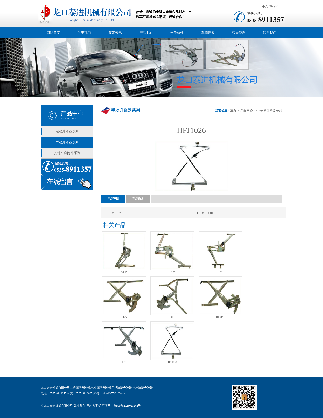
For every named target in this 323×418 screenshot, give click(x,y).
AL (172, 317)
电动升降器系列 (67, 131)
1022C (172, 272)
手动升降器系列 (67, 142)
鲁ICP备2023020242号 (127, 405)
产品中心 (246, 110)
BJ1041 (220, 317)
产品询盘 (138, 198)
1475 (124, 317)
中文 (265, 6)
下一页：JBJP (204, 213)
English (274, 6)
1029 (220, 272)
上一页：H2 (113, 213)
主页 (233, 110)
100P (124, 272)
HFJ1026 (172, 362)
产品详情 (113, 198)
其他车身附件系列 (67, 153)
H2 (124, 362)
